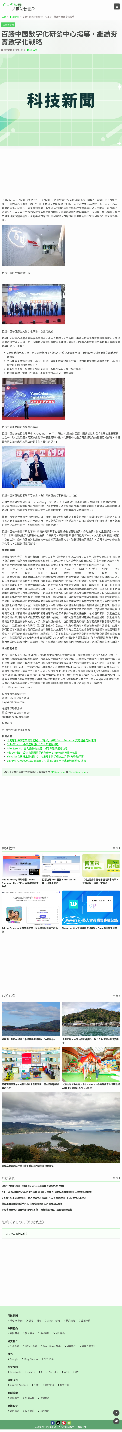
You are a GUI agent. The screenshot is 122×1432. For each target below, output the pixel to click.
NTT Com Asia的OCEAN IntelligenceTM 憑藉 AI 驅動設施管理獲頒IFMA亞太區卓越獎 (47, 1191)
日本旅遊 (29, 1410)
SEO (10, 1354)
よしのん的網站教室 (16, 1233)
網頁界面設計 (88, 1346)
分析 (77, 1371)
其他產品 (60, 1333)
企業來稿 (85, 1320)
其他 (66, 1371)
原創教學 (13, 1393)
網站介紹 (82, 1426)
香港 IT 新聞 (35, 1320)
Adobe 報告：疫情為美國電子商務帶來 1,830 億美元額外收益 (42, 752)
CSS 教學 (14, 1346)
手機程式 (44, 1397)
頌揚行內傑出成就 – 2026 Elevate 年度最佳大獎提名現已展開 (33, 1185)
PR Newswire (58, 772)
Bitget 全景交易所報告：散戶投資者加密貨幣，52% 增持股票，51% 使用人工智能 (44, 1197)
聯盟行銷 (64, 1384)
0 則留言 (33, 49)
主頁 (4, 16)
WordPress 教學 (52, 1346)
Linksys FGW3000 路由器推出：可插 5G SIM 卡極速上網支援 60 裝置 (46, 760)
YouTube (53, 1371)
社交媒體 (13, 1367)
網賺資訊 (49, 1384)
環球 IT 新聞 (16, 1320)
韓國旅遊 (44, 1410)
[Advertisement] (61, 173)
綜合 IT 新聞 (8, 24)
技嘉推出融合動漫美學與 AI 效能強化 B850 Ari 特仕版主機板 (32, 1203)
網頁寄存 (71, 1346)
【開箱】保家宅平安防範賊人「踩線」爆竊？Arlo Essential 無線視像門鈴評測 (51, 740)
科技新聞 (14, 16)
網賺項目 (13, 1380)
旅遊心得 (13, 1405)
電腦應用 (14, 1397)
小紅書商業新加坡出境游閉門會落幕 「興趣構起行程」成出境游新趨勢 (37, 1209)
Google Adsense (19, 1384)
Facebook (15, 1371)
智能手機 (29, 1333)
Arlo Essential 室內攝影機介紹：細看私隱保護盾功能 (37, 748)
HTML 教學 (31, 1346)
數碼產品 (13, 1328)
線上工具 (29, 1397)
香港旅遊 (14, 1410)
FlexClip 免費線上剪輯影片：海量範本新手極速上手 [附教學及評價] (45, 756)
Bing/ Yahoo (31, 1359)
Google (14, 1359)
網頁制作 (13, 1341)
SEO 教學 (49, 1359)
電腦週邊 (14, 1333)
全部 (115, 848)
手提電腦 (44, 1333)
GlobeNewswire (77, 772)
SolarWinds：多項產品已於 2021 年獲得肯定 (33, 744)
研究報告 (70, 1320)
